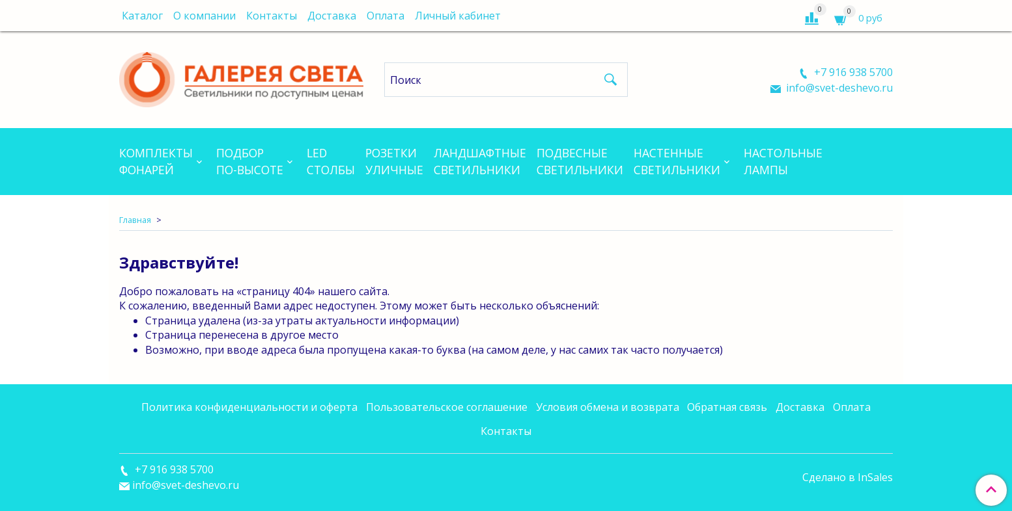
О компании (204, 15)
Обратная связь (727, 407)
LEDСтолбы (331, 161)
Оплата (385, 15)
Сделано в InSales (847, 477)
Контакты (271, 15)
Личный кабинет (458, 15)
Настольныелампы (783, 161)
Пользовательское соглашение (446, 407)
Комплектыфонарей (156, 161)
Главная (135, 220)
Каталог (142, 15)
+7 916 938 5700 (852, 72)
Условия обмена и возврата (607, 407)
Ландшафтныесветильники (480, 161)
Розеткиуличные (394, 161)
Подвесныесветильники (580, 161)
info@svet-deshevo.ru (838, 88)
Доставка (331, 15)
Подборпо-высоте (249, 161)
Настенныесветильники (677, 161)
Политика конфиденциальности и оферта (249, 407)
